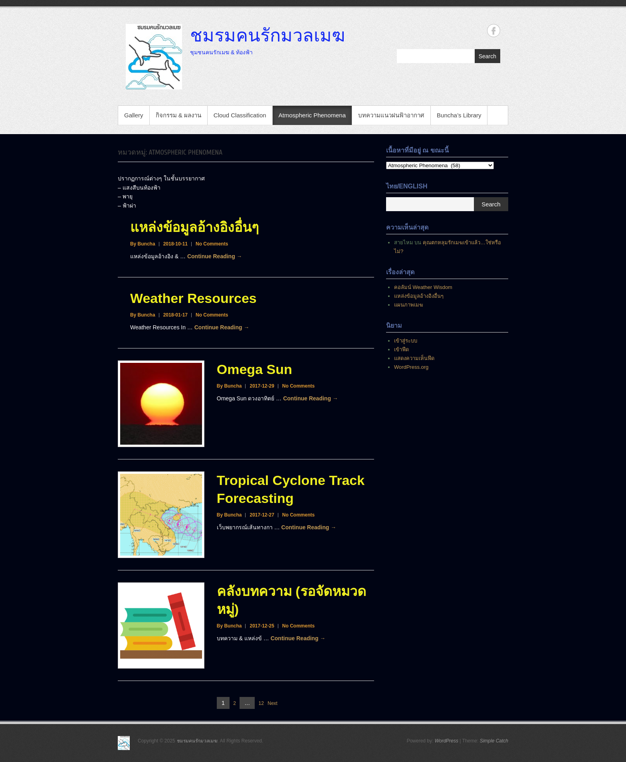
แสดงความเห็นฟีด (414, 358)
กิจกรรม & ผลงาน (178, 115)
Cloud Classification (240, 115)
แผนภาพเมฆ (408, 305)
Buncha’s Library (459, 115)
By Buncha (142, 244)
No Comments (212, 244)
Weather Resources (193, 298)
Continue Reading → (214, 256)
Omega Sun (254, 369)
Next (272, 703)
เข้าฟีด (401, 349)
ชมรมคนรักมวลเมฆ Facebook (493, 30)
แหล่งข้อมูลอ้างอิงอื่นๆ (194, 227)
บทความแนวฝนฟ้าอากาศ (391, 115)
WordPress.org (411, 367)
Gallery (133, 115)
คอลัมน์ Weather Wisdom (423, 287)
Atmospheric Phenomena (312, 115)
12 (261, 703)
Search (487, 56)
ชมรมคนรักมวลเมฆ (267, 35)
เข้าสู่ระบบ (405, 341)
